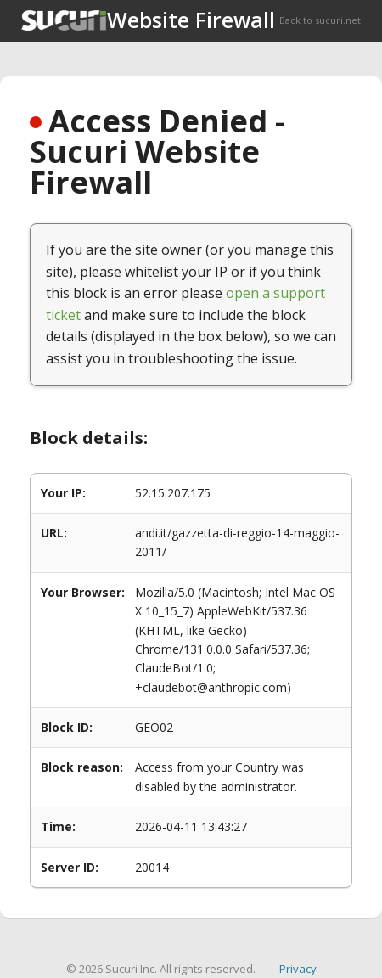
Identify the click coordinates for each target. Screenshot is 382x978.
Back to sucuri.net (320, 20)
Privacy (298, 968)
